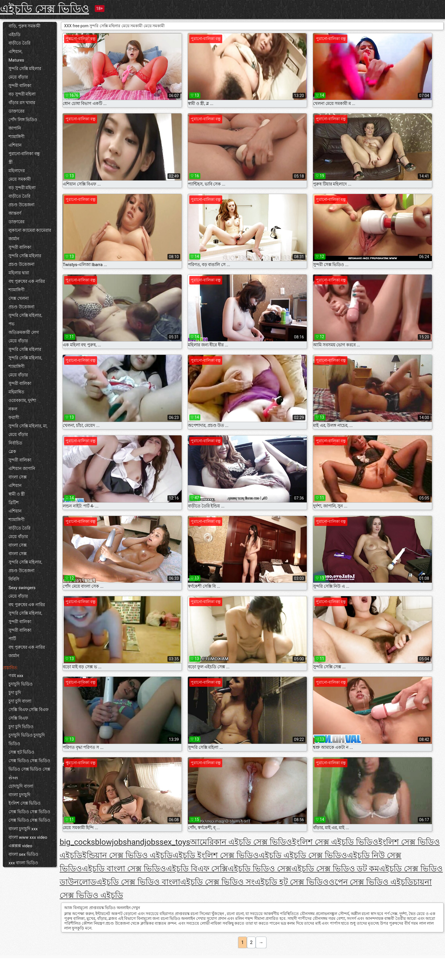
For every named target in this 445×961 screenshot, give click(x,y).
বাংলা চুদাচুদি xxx (23, 828)
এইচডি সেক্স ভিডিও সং (217, 882)
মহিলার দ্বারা (19, 272)
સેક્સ (13, 777)
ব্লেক (12, 451)
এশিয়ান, (15, 51)
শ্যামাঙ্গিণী (16, 136)
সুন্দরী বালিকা (20, 85)
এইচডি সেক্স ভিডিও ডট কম (335, 868)
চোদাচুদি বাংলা (21, 786)
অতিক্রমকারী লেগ (24, 332)
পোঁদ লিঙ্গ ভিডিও (23, 119)
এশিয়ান (15, 145)
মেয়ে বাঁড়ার (18, 77)
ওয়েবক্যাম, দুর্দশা (22, 400)
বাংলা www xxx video (28, 837)
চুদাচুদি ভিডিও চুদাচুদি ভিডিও (27, 739)
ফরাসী (14, 417)
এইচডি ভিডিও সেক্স (259, 868)
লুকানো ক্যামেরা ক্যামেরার (30, 230)
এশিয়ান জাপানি (22, 468)
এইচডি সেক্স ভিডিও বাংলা (138, 882)
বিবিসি (14, 579)
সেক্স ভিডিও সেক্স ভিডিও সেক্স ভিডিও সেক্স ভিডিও (29, 816)
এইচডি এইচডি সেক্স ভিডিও (303, 855)
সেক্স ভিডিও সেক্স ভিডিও (29, 760)
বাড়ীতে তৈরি (19, 43)
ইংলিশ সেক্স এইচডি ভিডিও (335, 842)
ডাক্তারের (16, 111)
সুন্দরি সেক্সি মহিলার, (25, 315)
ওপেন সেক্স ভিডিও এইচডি (371, 882)
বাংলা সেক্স (18, 477)
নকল (13, 409)
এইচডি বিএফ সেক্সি (197, 868)
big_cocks (77, 842)
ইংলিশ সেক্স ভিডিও (25, 803)
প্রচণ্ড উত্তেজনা (21, 204)
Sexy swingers (22, 587)
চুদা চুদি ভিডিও (21, 726)
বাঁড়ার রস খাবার (22, 102)
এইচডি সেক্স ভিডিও (44, 9)
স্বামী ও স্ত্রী (17, 494)
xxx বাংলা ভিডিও (23, 862)
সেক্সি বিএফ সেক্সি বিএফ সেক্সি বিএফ (29, 714)
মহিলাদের (17, 170)
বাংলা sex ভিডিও (23, 854)
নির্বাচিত (15, 443)
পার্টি (12, 638)
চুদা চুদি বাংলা (20, 701)
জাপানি (15, 128)
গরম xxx (16, 675)
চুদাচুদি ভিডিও (21, 684)
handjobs (143, 842)
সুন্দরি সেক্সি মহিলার (25, 68)
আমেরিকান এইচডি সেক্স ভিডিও (241, 842)
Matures (16, 60)
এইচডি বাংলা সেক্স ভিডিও (124, 868)
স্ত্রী (10, 162)
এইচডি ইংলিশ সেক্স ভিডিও (216, 855)
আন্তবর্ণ (15, 213)
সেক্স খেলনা (19, 298)
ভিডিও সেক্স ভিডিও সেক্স (29, 769)
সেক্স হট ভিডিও (21, 752)
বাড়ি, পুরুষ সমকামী (24, 26)
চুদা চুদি (15, 692)
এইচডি (14, 34)
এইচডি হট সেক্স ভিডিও (292, 882)
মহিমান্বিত (16, 392)
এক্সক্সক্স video (20, 845)
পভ (11, 323)
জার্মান (14, 238)
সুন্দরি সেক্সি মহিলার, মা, (28, 426)
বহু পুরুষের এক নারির (27, 281)
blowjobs (111, 842)
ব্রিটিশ (14, 502)
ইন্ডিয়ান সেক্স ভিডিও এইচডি (127, 855)
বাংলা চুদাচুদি (19, 794)
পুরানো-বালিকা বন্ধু (24, 153)
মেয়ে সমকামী (20, 179)
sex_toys (174, 842)
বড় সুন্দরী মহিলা (22, 94)
